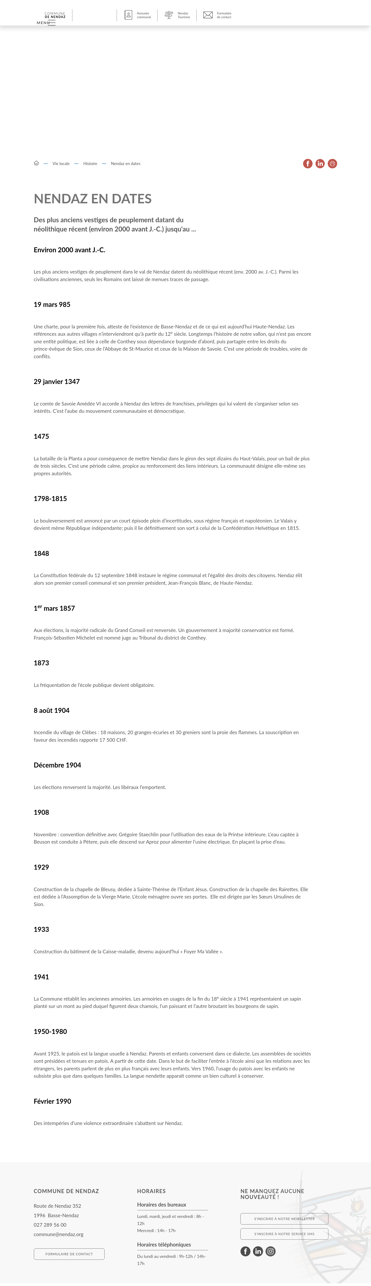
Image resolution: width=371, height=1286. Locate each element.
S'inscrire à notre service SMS (284, 1236)
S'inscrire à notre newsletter (284, 1221)
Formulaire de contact (69, 1257)
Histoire (90, 166)
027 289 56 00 (50, 1227)
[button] (89, 15)
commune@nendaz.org (59, 1237)
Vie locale (61, 166)
